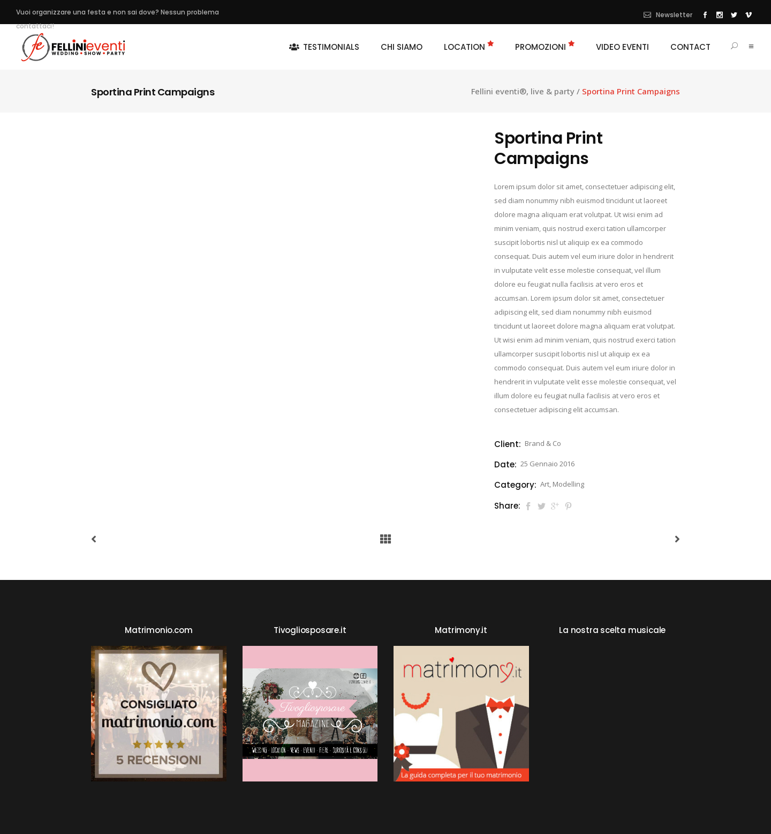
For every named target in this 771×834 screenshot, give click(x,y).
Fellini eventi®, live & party (523, 91)
